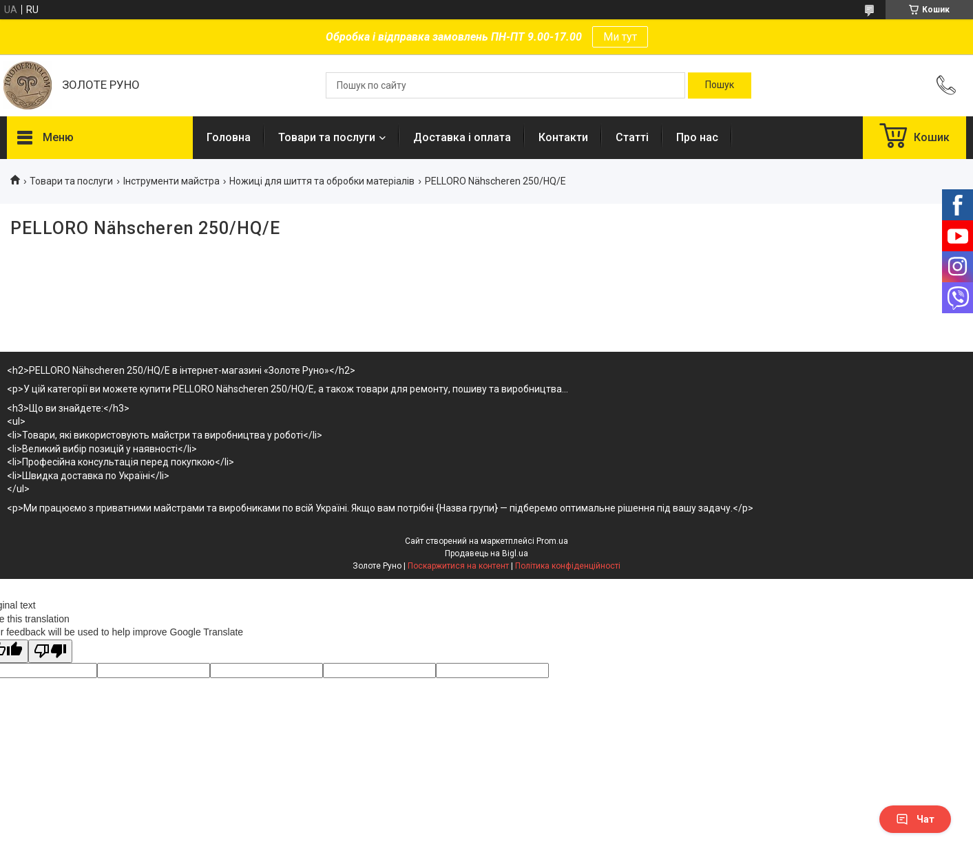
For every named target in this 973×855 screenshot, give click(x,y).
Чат (915, 819)
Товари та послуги (326, 137)
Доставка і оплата (462, 137)
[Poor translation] (50, 652)
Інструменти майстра (171, 181)
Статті (632, 137)
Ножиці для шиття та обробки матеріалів (322, 181)
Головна (229, 137)
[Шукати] (719, 85)
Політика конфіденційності (567, 566)
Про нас (697, 137)
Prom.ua (552, 541)
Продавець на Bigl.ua (486, 553)
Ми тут (620, 36)
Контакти (563, 137)
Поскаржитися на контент (458, 566)
